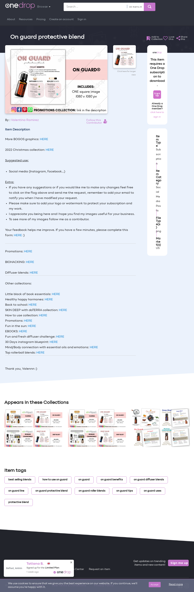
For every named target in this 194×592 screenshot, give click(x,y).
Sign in (81, 19)
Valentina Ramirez (25, 120)
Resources (26, 19)
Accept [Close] (155, 584)
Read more (176, 584)
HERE (44, 139)
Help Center (76, 569)
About (11, 19)
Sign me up (179, 563)
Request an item (99, 569)
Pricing (40, 19)
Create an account (61, 19)
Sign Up (157, 94)
